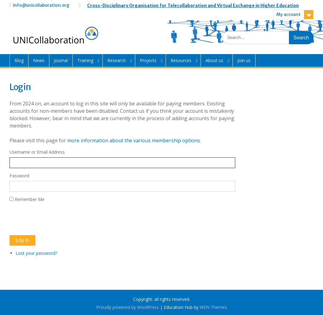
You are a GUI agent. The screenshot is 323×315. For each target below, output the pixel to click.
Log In (22, 240)
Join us (244, 60)
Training (85, 60)
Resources (181, 60)
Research (116, 60)
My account (288, 14)
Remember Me (29, 199)
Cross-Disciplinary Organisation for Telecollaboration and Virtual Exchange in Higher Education (193, 5)
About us (214, 60)
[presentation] (56, 219)
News (38, 60)
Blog (19, 60)
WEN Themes (213, 307)
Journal (61, 60)
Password (19, 176)
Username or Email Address (37, 152)
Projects (148, 60)
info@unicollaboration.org (41, 5)
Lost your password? (36, 253)
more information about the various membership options (133, 140)
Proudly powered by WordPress (127, 307)
